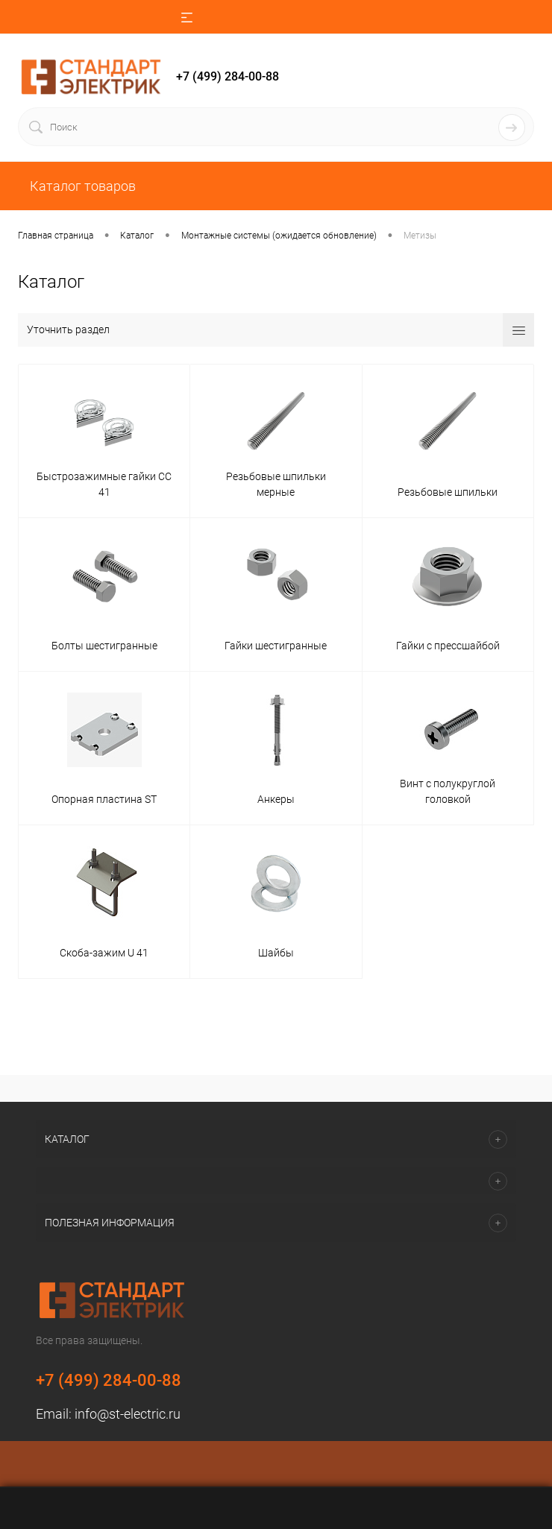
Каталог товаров (81, 186)
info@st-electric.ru (128, 1414)
